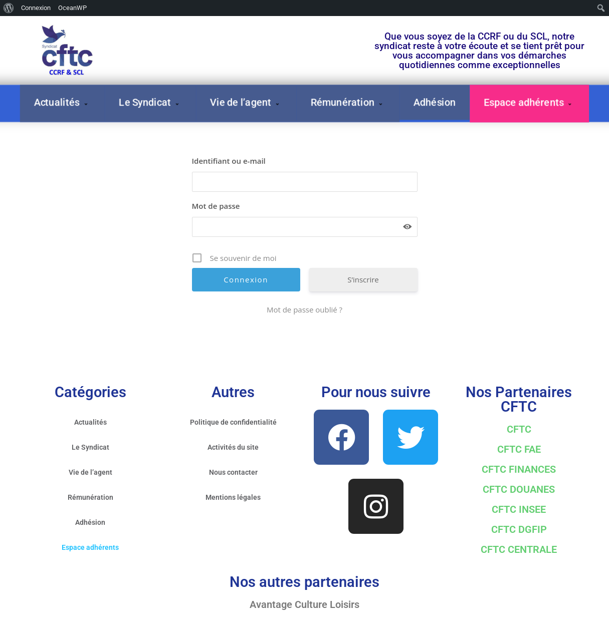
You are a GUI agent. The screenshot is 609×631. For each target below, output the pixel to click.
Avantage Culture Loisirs (304, 604)
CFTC (519, 429)
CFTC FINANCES (519, 469)
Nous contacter (233, 472)
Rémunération (347, 102)
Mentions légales (233, 497)
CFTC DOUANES (519, 489)
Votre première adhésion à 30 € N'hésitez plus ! (258, 31)
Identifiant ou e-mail (229, 161)
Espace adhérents (529, 102)
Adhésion (435, 102)
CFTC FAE (519, 449)
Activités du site (233, 447)
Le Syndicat (150, 102)
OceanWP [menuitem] (72, 8)
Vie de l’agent (246, 102)
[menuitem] (9, 8)
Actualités (62, 102)
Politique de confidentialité (233, 422)
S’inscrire (363, 279)
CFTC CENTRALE (519, 549)
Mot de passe (216, 206)
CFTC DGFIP (519, 529)
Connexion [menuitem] (36, 8)
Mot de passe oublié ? (304, 309)
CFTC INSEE (519, 509)
